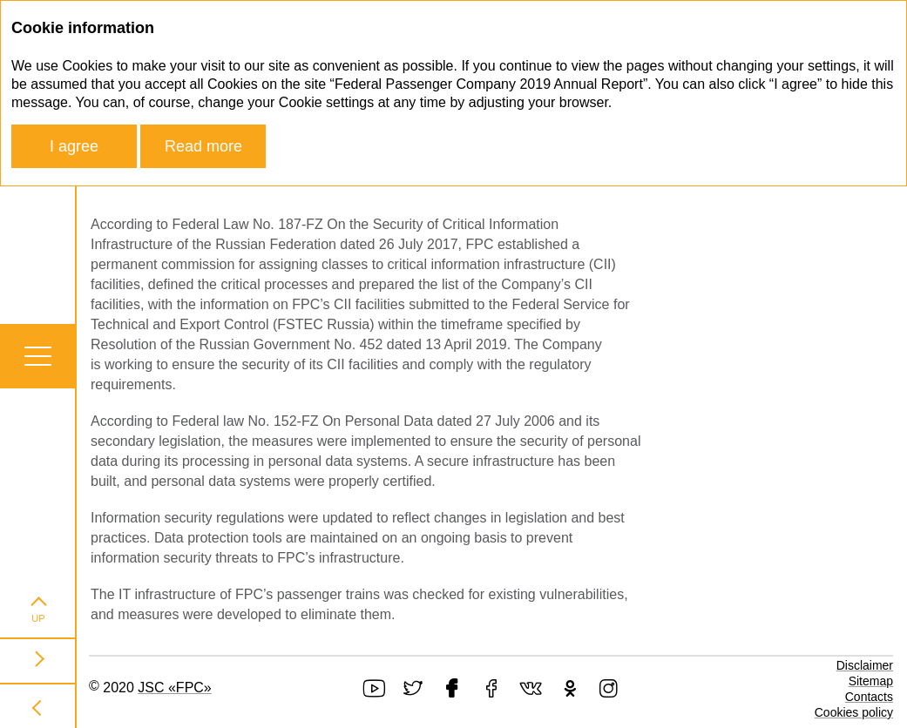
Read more (203, 146)
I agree (74, 146)
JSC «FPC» (174, 687)
